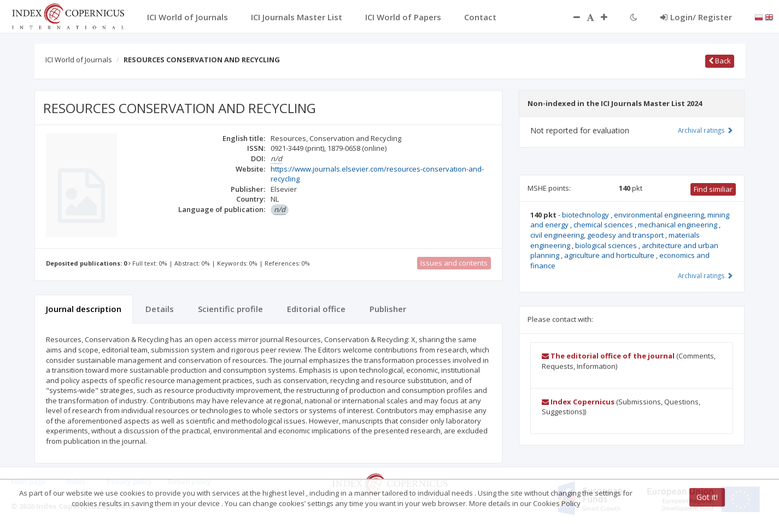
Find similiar (713, 189)
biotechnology (586, 215)
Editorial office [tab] (316, 308)
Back (719, 61)
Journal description (83, 308)
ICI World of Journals (78, 59)
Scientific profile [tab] (230, 308)
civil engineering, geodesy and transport (597, 235)
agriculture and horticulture (610, 255)
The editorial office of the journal (608, 356)
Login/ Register (696, 16)
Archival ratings (705, 130)
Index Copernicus (578, 402)
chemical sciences (604, 225)
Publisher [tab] (388, 308)
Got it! (707, 497)
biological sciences (607, 245)
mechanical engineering (678, 225)
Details (159, 308)
